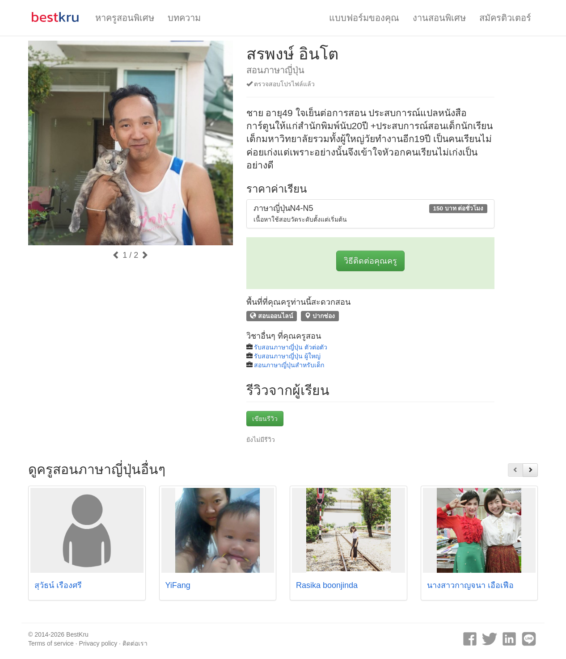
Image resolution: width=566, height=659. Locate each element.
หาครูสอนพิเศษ (124, 18)
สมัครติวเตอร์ (505, 18)
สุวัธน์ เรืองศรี (58, 585)
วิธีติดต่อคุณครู (370, 260)
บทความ (184, 18)
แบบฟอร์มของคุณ (364, 18)
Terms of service (51, 643)
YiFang (177, 585)
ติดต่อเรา (135, 643)
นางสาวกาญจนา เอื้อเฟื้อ (470, 585)
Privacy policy (98, 643)
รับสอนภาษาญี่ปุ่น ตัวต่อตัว (290, 347)
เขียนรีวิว (265, 418)
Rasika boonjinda (327, 585)
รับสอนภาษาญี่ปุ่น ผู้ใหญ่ (287, 356)
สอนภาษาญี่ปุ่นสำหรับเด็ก (289, 365)
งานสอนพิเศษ (439, 18)
